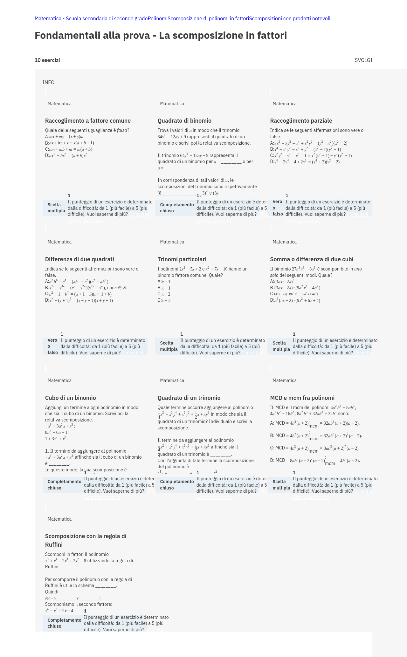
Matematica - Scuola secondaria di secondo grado (91, 18)
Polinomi (158, 18)
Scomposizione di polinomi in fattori (208, 18)
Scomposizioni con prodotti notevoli (289, 18)
